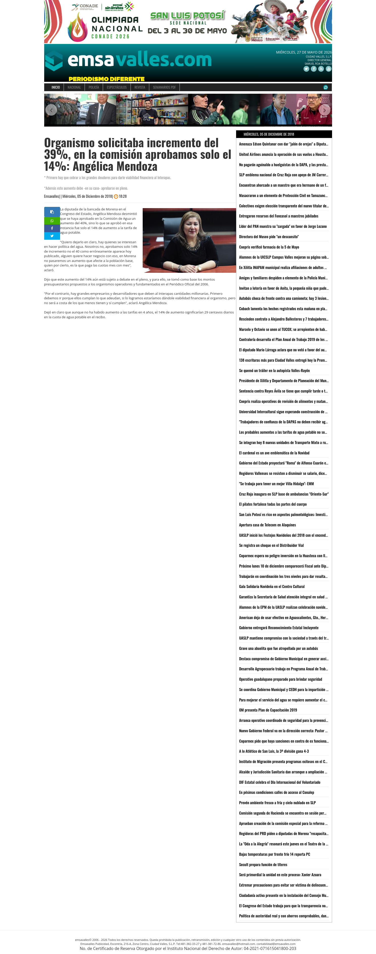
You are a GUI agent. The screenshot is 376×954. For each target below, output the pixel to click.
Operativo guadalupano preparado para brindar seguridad (280, 679)
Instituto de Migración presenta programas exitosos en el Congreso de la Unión (296, 761)
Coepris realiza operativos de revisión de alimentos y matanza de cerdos (291, 401)
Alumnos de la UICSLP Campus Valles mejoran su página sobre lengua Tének (294, 257)
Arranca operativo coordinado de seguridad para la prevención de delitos (291, 720)
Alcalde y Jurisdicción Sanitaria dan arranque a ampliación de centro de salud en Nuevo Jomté (307, 771)
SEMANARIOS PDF (164, 87)
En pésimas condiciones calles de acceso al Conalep (276, 792)
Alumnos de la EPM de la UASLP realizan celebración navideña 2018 (288, 607)
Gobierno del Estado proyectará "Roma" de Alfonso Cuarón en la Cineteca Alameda (298, 463)
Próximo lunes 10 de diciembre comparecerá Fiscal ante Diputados (287, 566)
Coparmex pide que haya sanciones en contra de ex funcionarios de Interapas (295, 741)
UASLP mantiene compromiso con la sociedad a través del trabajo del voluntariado (299, 638)
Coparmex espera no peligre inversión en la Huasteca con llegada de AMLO (293, 555)
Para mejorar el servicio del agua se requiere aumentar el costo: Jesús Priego (295, 699)
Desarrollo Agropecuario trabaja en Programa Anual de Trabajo (284, 668)
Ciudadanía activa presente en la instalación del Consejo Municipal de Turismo (296, 895)
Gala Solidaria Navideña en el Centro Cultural (272, 586)
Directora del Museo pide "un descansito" (269, 236)
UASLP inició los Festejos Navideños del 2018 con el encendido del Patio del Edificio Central (305, 535)
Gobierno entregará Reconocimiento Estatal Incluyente (279, 627)
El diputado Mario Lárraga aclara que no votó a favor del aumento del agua (293, 349)
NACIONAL (74, 87)
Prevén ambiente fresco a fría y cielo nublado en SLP (277, 802)
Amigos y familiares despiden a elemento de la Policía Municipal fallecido (292, 277)
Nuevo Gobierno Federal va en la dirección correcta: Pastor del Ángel (289, 730)
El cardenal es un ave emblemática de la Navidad (274, 452)
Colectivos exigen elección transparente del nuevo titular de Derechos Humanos (297, 205)
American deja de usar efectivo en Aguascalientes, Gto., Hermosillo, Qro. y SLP (296, 617)
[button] (51, 110)
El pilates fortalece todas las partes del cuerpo (273, 504)
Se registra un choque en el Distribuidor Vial (271, 545)
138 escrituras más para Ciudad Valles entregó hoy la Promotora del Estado (293, 360)
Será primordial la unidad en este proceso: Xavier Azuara (280, 874)
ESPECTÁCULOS (117, 87)
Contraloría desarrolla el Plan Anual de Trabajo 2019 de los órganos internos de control (302, 339)
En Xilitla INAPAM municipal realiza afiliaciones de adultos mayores (288, 267)
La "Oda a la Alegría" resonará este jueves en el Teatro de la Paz (285, 843)
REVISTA (140, 87)
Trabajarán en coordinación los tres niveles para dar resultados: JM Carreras (294, 576)
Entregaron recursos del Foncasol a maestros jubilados (278, 215)
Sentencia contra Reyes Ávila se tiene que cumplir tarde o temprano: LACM (293, 391)
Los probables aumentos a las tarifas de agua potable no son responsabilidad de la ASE (302, 432)
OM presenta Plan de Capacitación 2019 (268, 710)
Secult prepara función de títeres (263, 864)
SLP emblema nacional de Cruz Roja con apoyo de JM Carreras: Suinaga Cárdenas (298, 174)
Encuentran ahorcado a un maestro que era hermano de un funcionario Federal (296, 185)
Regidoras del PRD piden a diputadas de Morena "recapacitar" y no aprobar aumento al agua (306, 833)
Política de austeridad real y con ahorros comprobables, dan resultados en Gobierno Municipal (307, 915)
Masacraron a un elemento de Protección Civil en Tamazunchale (285, 195)
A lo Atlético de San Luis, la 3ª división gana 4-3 (274, 751)
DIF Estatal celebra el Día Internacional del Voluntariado (279, 782)
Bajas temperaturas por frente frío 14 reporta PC (274, 854)
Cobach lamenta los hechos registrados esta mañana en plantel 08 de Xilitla (294, 308)
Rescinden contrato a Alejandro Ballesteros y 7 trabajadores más (286, 319)
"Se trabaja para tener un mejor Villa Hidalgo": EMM (276, 483)
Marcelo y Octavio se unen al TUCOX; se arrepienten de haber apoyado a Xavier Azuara (301, 329)
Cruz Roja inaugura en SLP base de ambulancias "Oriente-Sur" (284, 494)
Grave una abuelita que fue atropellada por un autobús (278, 648)
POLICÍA (94, 87)
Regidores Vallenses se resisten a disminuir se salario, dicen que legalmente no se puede (303, 473)
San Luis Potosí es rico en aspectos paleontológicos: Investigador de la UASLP (295, 514)
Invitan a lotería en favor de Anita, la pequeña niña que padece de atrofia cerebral (298, 288)
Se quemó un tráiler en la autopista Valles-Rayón (274, 370)
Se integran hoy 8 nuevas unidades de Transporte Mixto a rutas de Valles (291, 442)
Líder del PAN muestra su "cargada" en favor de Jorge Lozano (283, 226)
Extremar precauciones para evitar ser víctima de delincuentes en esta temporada (298, 885)
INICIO (56, 87)
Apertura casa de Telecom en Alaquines (267, 524)
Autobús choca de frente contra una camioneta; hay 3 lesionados (286, 298)
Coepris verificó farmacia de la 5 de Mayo (269, 247)
